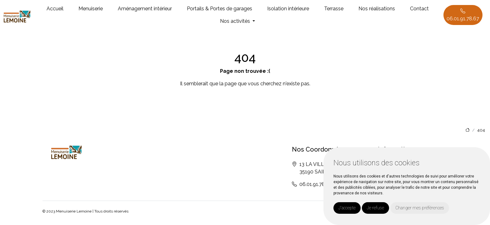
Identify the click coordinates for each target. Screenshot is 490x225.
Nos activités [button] (235, 21)
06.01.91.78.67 (463, 15)
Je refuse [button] (375, 207)
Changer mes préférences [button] (419, 207)
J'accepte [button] (347, 207)
